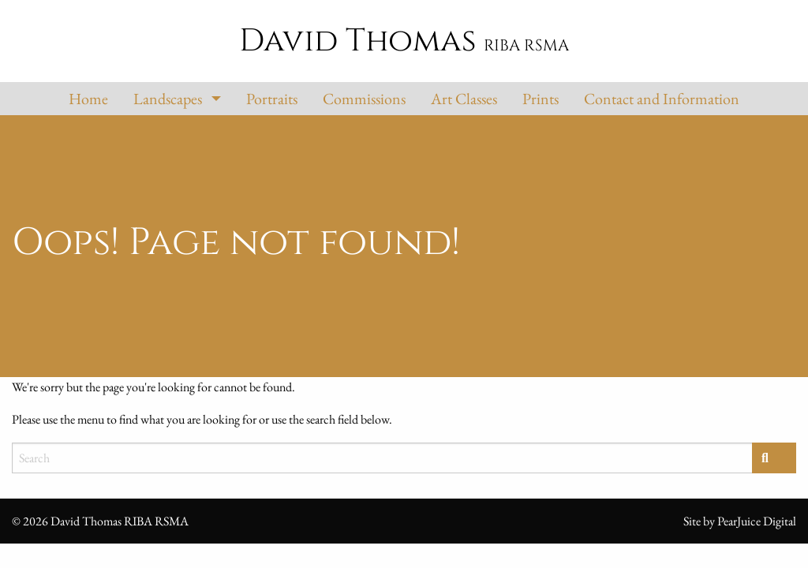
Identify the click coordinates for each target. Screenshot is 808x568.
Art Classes (464, 98)
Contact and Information (661, 98)
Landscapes (167, 98)
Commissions (364, 98)
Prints (540, 98)
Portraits (271, 98)
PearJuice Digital (756, 521)
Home (88, 98)
